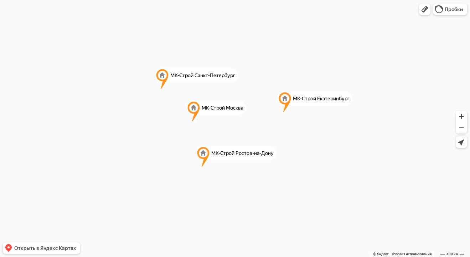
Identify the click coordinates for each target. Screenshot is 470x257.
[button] (424, 9)
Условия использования (412, 254)
